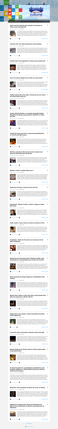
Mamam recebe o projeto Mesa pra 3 (21, 170)
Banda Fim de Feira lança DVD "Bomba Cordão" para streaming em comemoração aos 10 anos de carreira (27, 259)
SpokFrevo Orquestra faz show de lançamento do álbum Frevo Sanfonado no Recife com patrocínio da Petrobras (27, 406)
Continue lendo (44, 38)
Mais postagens (29, 423)
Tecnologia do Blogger (29, 426)
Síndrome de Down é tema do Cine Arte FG (24, 187)
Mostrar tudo (46, 21)
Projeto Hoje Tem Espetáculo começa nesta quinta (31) (27, 61)
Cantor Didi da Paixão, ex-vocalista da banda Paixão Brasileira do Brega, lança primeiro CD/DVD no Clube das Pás (27, 115)
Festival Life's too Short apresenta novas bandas (26, 44)
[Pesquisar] (49, 2)
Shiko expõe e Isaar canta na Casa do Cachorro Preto (27, 223)
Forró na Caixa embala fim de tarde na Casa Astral (26, 78)
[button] (47, 25)
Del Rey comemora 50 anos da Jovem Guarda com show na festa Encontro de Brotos (26, 152)
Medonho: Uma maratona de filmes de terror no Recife (27, 387)
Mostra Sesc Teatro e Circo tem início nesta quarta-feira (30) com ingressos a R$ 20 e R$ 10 (28, 296)
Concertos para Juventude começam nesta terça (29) (27, 332)
